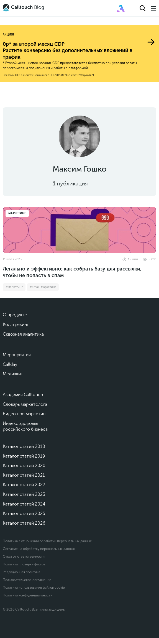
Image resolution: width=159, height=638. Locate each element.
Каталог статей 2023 (24, 494)
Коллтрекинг (16, 324)
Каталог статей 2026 (24, 523)
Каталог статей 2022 (24, 484)
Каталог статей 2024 (24, 504)
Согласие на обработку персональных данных (39, 549)
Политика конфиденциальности (27, 595)
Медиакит (13, 373)
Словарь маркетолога (25, 404)
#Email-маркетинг (43, 287)
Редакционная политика (21, 572)
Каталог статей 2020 (24, 465)
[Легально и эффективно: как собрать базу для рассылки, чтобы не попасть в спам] (79, 230)
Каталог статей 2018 (24, 446)
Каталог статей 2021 (24, 475)
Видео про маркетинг (25, 413)
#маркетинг (14, 287)
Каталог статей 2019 (24, 456)
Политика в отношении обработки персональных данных (47, 541)
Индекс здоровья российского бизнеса (25, 426)
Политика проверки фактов (24, 564)
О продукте (15, 314)
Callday (10, 364)
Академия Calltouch (23, 394)
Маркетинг (17, 213)
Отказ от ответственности (24, 556)
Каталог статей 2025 (24, 513)
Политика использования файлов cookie (34, 587)
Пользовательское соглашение (27, 580)
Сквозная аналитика (23, 334)
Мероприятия (17, 354)
